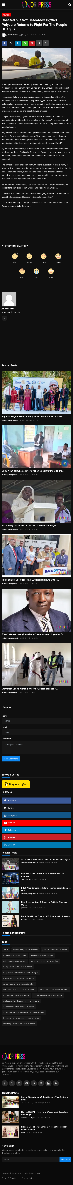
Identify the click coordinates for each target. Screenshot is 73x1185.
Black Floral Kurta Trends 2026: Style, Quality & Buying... (46, 916)
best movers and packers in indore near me (21, 1018)
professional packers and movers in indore (21, 1001)
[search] (69, 5)
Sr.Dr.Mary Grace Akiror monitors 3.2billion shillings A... (30, 688)
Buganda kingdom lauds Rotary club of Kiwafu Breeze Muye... (33, 416)
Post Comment (11, 758)
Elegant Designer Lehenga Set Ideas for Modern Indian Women (44, 1128)
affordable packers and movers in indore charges (23, 1012)
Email (4, 727)
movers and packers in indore (25, 950)
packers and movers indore (14, 955)
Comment (6, 738)
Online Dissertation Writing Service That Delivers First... (44, 1098)
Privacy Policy (28, 1178)
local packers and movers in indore (54, 989)
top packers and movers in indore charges (20, 972)
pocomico (24, 908)
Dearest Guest (26, 1118)
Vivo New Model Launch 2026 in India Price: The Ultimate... (42, 875)
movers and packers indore (42, 955)
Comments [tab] (8, 707)
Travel (6, 950)
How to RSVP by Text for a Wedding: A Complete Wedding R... (44, 1113)
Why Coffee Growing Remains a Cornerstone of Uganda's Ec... (33, 634)
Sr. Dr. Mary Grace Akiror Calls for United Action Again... (30, 525)
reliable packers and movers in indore (19, 984)
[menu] (3, 5)
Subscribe (65, 1159)
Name (4, 716)
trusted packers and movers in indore (18, 978)
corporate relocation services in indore (19, 989)
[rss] (56, 1083)
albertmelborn (26, 1103)
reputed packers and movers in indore (19, 1023)
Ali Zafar (24, 919)
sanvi (23, 1133)
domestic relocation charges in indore (18, 1006)
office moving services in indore (16, 995)
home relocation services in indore (48, 995)
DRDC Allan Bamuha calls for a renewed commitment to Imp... (33, 471)
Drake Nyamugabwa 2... (10, 420)
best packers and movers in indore (17, 967)
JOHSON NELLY (9, 308)
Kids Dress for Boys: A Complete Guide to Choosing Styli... (44, 903)
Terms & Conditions (10, 1178)
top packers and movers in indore (44, 961)
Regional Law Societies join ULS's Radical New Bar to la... (30, 580)
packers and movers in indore (55, 950)
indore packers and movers (14, 961)
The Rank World (27, 879)
